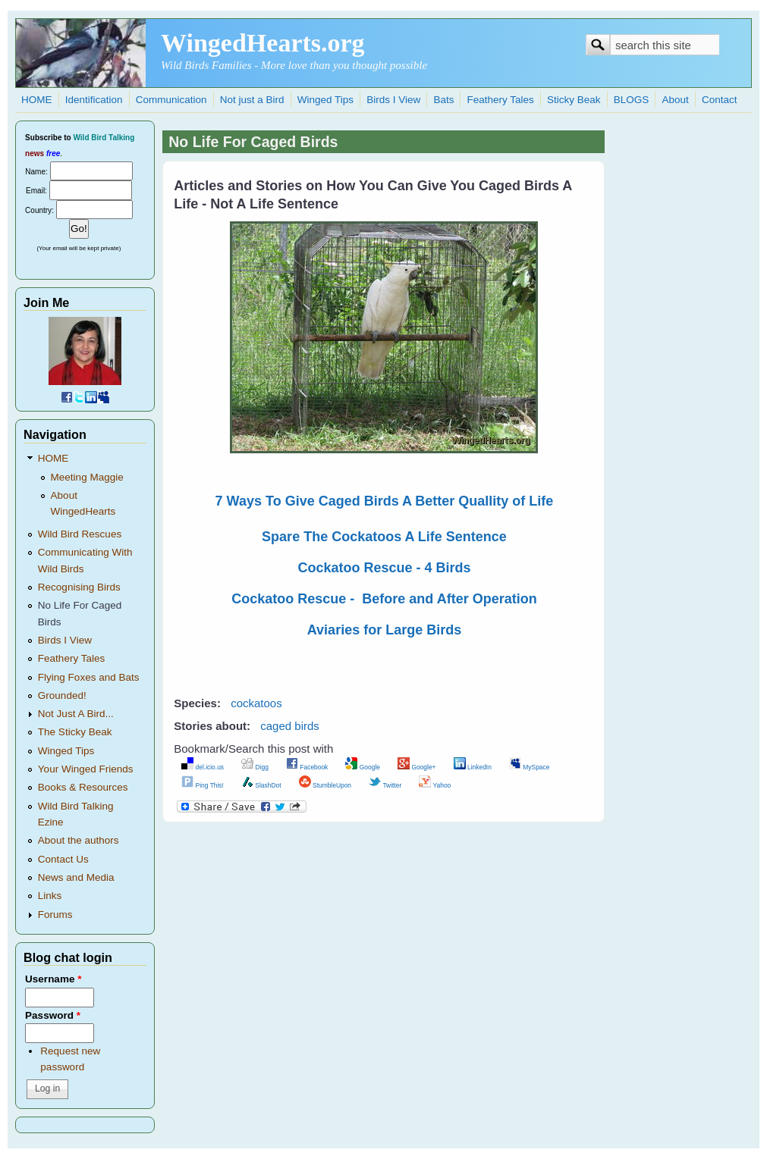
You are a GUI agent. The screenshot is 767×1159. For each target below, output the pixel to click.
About (675, 99)
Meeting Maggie (87, 477)
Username (53, 979)
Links (50, 895)
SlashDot (261, 785)
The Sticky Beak (75, 732)
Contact (719, 99)
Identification (94, 99)
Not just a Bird (252, 99)
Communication (171, 99)
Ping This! (202, 785)
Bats (443, 99)
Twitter (385, 785)
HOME (36, 99)
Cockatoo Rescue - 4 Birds (383, 567)
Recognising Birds (79, 587)
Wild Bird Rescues (79, 534)
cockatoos (256, 703)
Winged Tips (325, 99)
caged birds (289, 725)
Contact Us (63, 859)
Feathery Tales (500, 99)
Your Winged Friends (86, 769)
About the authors (78, 840)
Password (52, 1015)
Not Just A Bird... (76, 713)
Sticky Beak (574, 99)
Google (362, 767)
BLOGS (631, 99)
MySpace (529, 767)
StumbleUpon (325, 785)
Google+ (416, 767)
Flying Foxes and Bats (89, 677)
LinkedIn (473, 767)
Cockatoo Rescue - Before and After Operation (383, 598)
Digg (255, 767)
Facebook (307, 767)
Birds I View (393, 99)
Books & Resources (83, 787)
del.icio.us (202, 767)
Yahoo (435, 785)
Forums (55, 914)
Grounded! (62, 695)
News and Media (76, 877)
